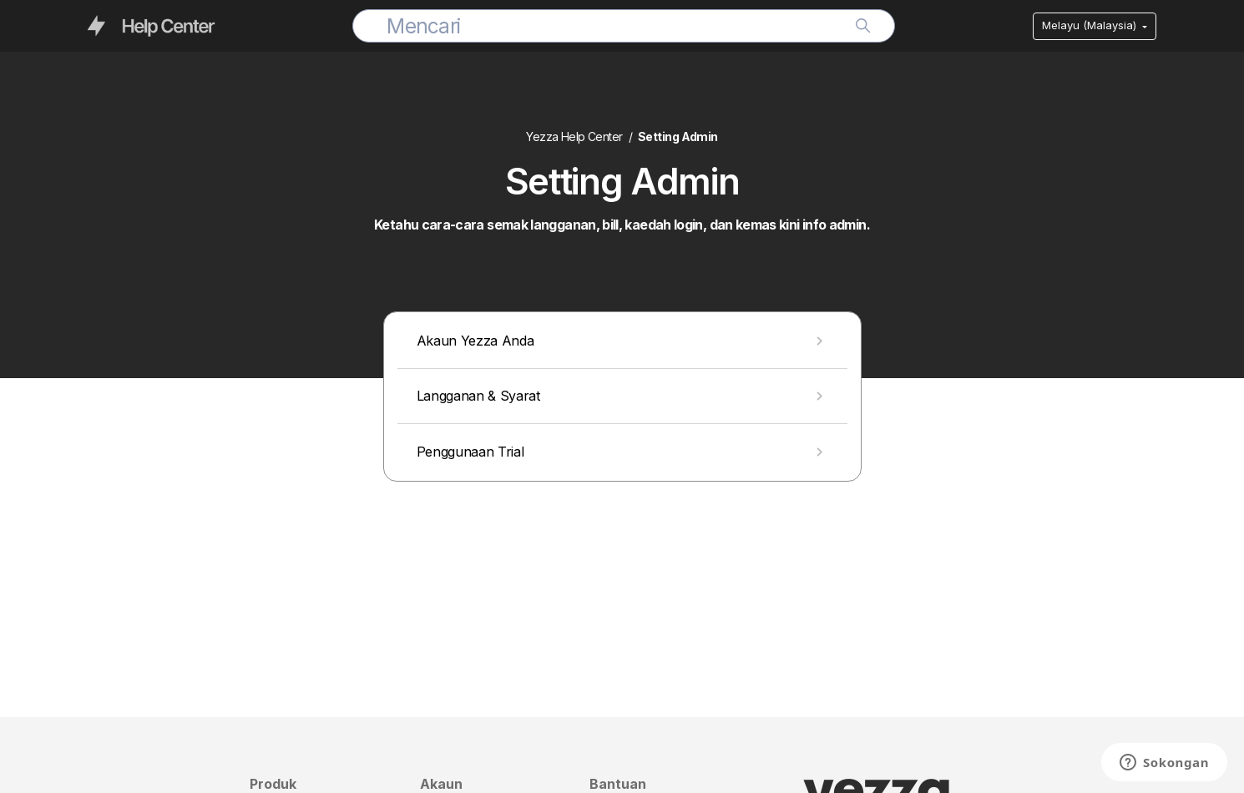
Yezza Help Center (574, 136)
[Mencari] (623, 26)
